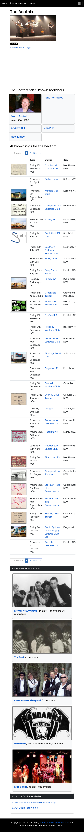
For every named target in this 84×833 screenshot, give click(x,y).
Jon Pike (49, 128)
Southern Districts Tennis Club (51, 250)
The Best (19, 657)
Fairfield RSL (51, 315)
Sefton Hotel (51, 179)
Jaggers (49, 408)
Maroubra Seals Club (51, 303)
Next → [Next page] (37, 153)
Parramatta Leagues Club (52, 340)
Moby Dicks (51, 258)
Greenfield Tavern (50, 294)
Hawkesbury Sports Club (52, 447)
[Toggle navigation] (79, 3)
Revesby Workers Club (52, 328)
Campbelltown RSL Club (53, 473)
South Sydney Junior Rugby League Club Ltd (52, 532)
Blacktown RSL (52, 457)
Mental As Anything (25, 610)
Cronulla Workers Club (52, 385)
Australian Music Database (18, 3)
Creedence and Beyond (27, 700)
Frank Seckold (19, 116)
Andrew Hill (18, 128)
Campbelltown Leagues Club (53, 207)
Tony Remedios (53, 97)
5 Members (16, 47)
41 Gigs (27, 47)
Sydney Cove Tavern (52, 396)
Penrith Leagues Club (52, 544)
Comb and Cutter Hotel (51, 167)
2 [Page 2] (30, 153)
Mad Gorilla (20, 786)
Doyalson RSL (52, 368)
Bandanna (20, 743)
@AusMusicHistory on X (25, 807)
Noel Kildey (18, 136)
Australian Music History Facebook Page (34, 802)
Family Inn (50, 219)
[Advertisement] (42, 69)
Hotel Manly (51, 431)
